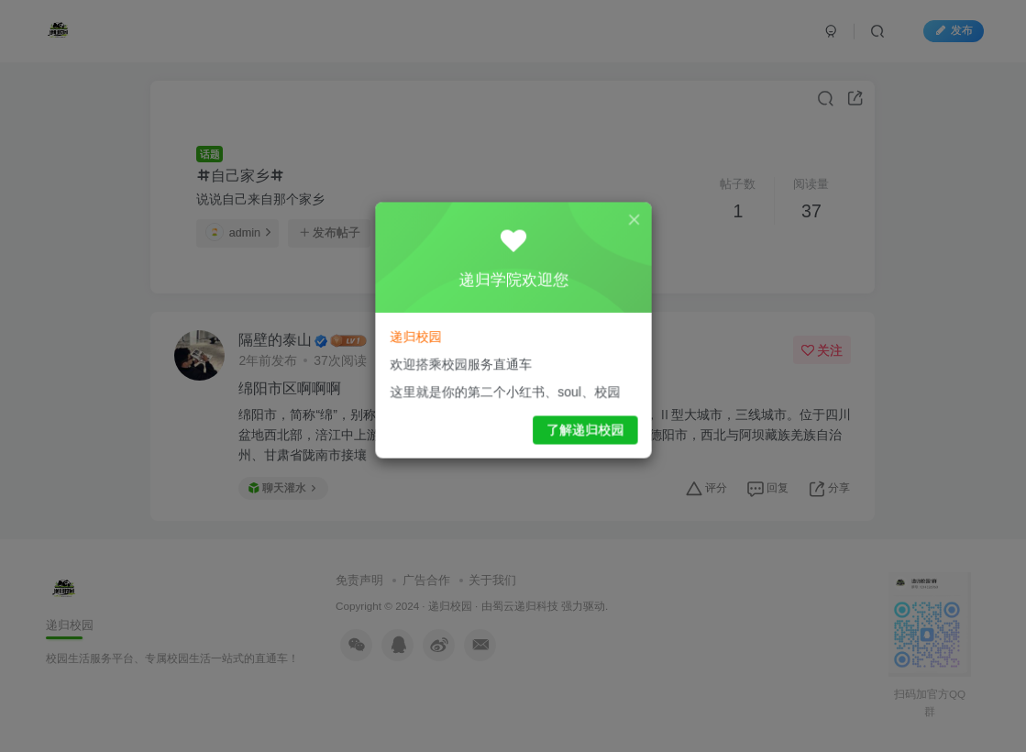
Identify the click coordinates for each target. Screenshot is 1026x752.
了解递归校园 (580, 423)
